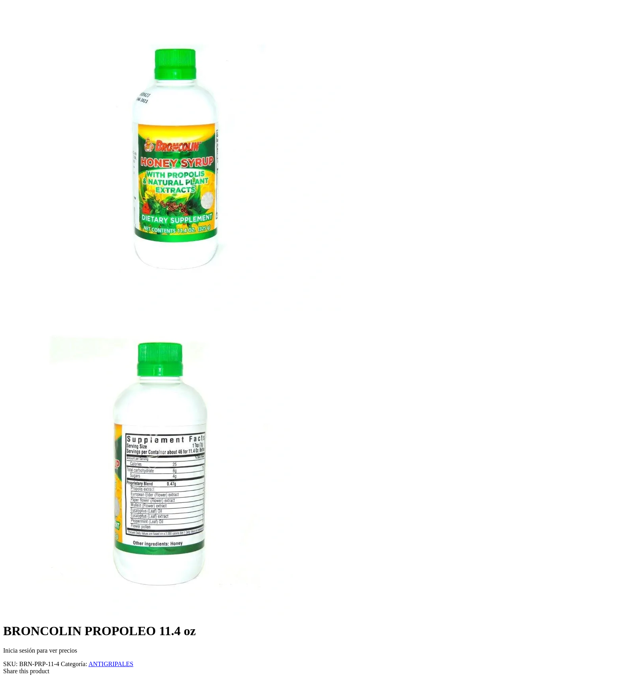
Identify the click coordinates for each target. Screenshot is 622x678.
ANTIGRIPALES (110, 664)
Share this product (26, 671)
